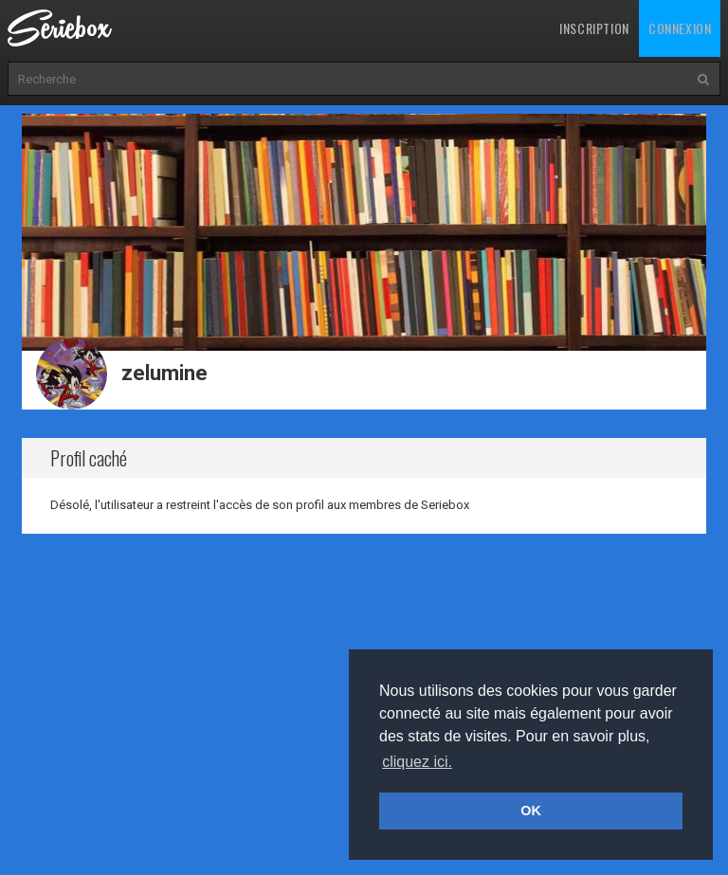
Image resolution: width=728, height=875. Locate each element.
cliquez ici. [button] (417, 762)
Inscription (594, 28)
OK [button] (530, 810)
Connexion (679, 28)
